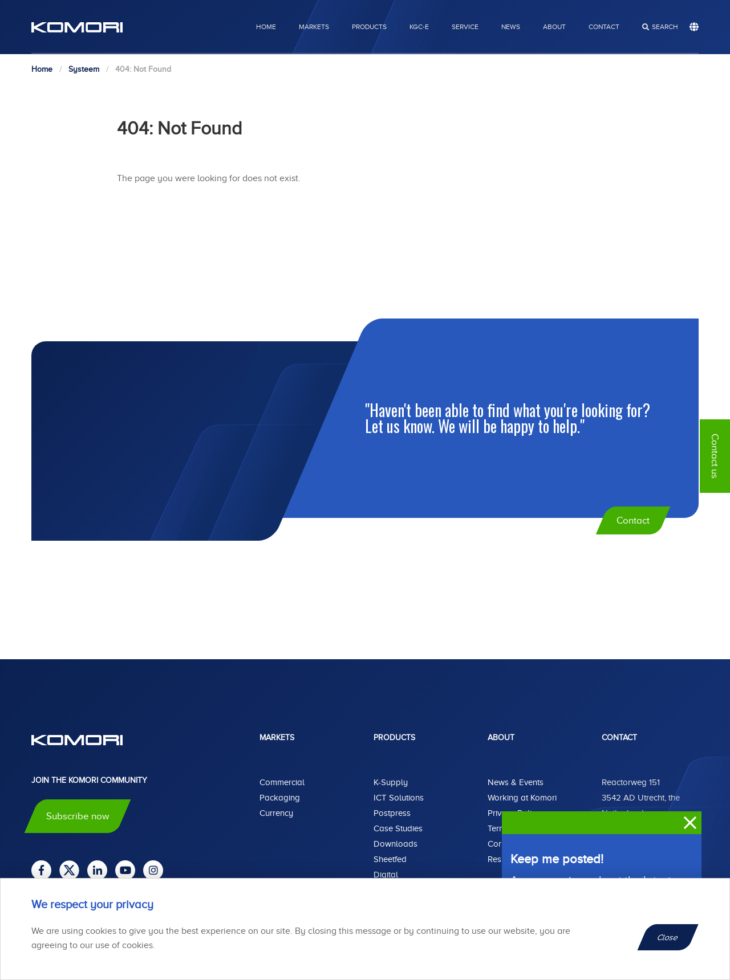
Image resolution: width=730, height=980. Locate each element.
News (510, 27)
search (665, 27)
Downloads (395, 843)
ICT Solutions (399, 797)
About (554, 27)
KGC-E (419, 27)
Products (369, 27)
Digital (386, 874)
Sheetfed (390, 859)
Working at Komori (522, 797)
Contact (604, 27)
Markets (314, 27)
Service (465, 27)
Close (668, 937)
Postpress (392, 813)
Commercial (282, 782)
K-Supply (391, 782)
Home (266, 27)
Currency (276, 813)
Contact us (714, 456)
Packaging (279, 797)
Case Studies (398, 828)
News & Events (516, 782)
